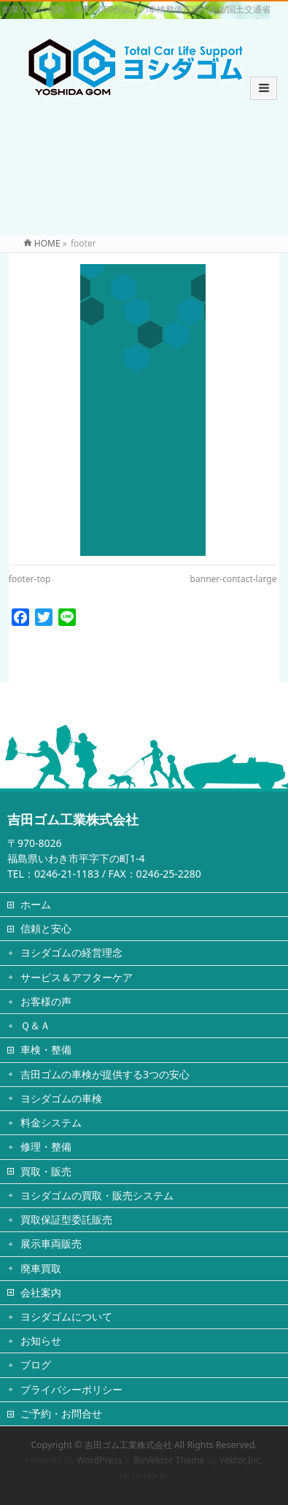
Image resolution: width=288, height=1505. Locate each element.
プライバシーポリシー (71, 1389)
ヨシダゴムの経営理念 (71, 952)
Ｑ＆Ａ (35, 1025)
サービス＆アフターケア (76, 977)
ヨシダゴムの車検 (61, 1098)
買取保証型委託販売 (66, 1219)
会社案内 (40, 1292)
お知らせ (40, 1340)
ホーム (35, 904)
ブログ (35, 1364)
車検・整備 (45, 1049)
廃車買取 (40, 1268)
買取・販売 (45, 1171)
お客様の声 (45, 1001)
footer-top (30, 579)
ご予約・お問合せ (61, 1413)
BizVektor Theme (169, 1460)
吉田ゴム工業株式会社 (128, 1445)
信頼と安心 (45, 928)
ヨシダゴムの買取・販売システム (97, 1195)
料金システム (51, 1122)
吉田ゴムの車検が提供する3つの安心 (105, 1074)
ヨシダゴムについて (66, 1316)
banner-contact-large (233, 579)
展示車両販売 (51, 1243)
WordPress (99, 1460)
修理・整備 (45, 1146)
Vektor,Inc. (240, 1460)
